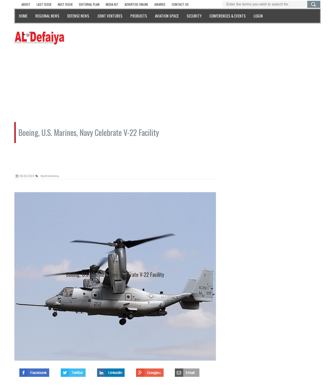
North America (47, 176)
